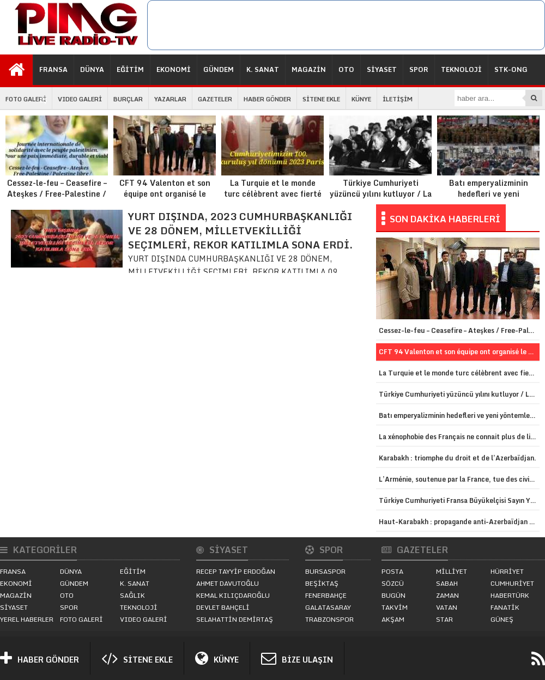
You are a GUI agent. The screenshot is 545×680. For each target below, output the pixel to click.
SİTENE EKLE (321, 99)
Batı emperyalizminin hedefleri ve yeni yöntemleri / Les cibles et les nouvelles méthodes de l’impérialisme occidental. (488, 174)
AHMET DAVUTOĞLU (227, 583)
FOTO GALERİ (25, 99)
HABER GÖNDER (267, 99)
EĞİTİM (130, 69)
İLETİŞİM (398, 99)
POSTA (392, 571)
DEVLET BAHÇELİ (223, 607)
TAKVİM (395, 607)
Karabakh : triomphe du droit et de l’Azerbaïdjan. (457, 458)
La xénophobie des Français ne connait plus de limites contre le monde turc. (459, 437)
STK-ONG (511, 69)
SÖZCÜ (393, 583)
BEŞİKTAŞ (321, 583)
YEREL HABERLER (26, 619)
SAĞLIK (132, 595)
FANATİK (505, 607)
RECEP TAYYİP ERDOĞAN (235, 571)
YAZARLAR (170, 99)
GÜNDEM (218, 69)
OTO (346, 69)
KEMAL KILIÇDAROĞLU (233, 595)
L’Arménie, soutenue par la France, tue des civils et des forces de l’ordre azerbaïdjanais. (459, 479)
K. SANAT (262, 69)
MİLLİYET (451, 571)
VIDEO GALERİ (80, 99)
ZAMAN (447, 595)
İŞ (43, 100)
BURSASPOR (325, 571)
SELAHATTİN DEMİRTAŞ (234, 619)
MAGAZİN (309, 69)
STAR (444, 619)
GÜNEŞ (502, 619)
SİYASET (382, 69)
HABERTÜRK (510, 595)
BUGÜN (393, 595)
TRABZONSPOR (329, 619)
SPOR (418, 69)
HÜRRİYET (507, 571)
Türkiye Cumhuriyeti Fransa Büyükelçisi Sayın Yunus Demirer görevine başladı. (459, 500)
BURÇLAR (128, 99)
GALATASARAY (328, 607)
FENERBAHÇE (326, 595)
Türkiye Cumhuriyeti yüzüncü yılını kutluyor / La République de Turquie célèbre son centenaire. (380, 168)
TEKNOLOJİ (461, 69)
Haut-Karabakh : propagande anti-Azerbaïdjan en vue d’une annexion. (459, 522)
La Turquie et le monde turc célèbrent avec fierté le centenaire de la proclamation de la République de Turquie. (272, 174)
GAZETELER (215, 99)
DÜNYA (92, 69)
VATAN (446, 607)
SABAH (447, 583)
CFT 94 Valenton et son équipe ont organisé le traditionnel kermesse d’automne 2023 (164, 168)
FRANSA (53, 69)
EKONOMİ (173, 69)
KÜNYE (361, 99)
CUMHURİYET (512, 583)
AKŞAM (393, 619)
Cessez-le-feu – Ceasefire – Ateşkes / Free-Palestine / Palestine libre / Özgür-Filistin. (56, 168)
